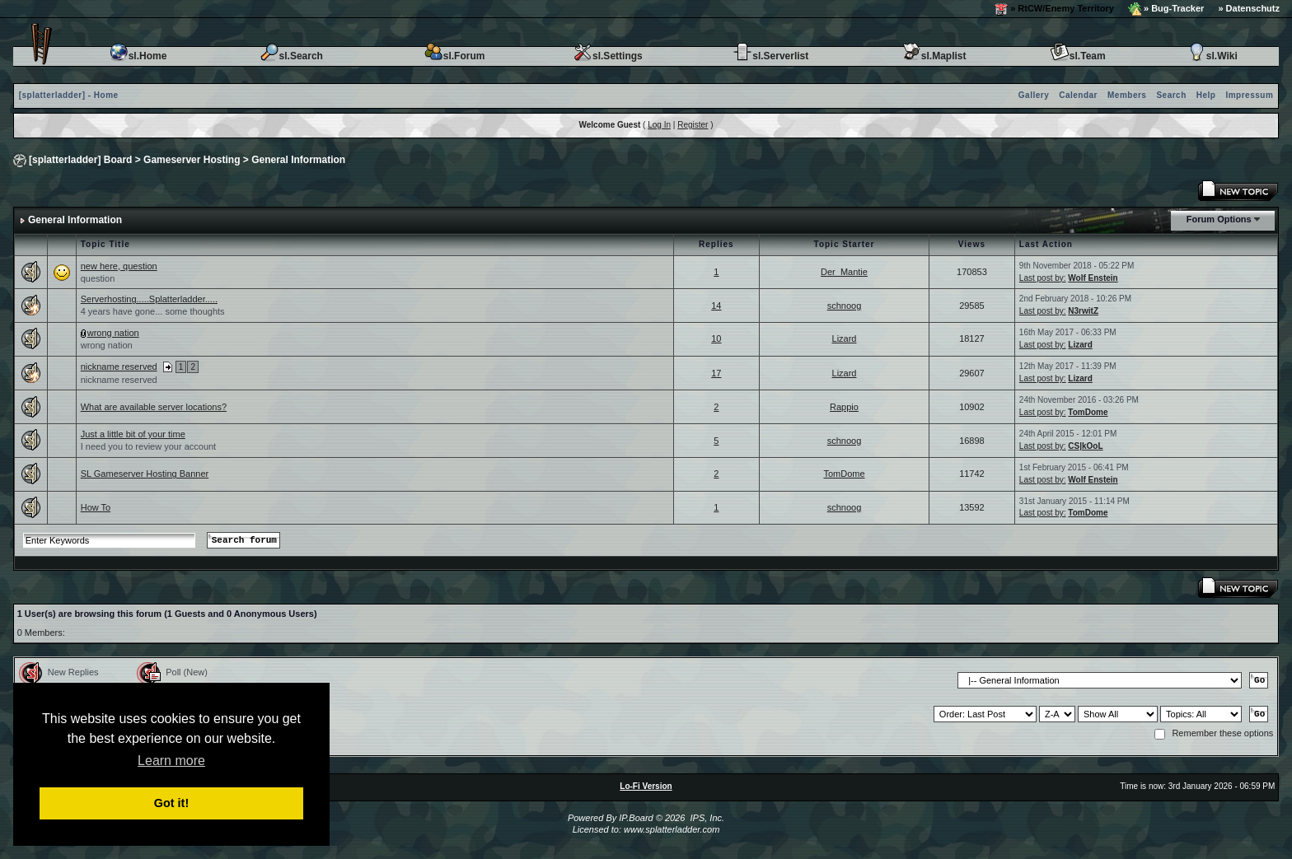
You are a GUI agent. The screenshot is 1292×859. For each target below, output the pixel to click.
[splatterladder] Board (80, 160)
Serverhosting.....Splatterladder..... (149, 299)
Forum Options (1219, 219)
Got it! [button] (171, 803)
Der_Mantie (844, 272)
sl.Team (1078, 56)
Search (1171, 95)
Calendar (1078, 95)
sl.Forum (454, 56)
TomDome (1087, 412)
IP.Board (636, 818)
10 (716, 338)
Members (1126, 95)
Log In (659, 124)
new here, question (119, 266)
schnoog (844, 305)
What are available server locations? (154, 407)
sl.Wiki (1212, 56)
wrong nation (113, 333)
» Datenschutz (1249, 8)
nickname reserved (119, 366)
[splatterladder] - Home (69, 95)
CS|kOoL (1085, 446)
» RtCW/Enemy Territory (1054, 9)
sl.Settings (608, 56)
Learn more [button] (171, 761)
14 (716, 305)
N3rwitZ (1083, 310)
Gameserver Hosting (191, 160)
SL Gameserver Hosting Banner (145, 474)
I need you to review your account (148, 446)
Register (692, 124)
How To (95, 507)
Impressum (1249, 95)
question (98, 278)
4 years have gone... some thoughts (153, 311)
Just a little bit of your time (133, 434)
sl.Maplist (934, 56)
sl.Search (291, 56)
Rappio (844, 407)
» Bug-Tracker (1166, 9)
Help (1206, 95)
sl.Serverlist (770, 56)
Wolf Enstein (1092, 277)
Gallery (1033, 95)
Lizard (844, 338)
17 (716, 373)
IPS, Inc (706, 818)
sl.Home (138, 56)
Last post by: (1042, 277)
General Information (298, 160)
